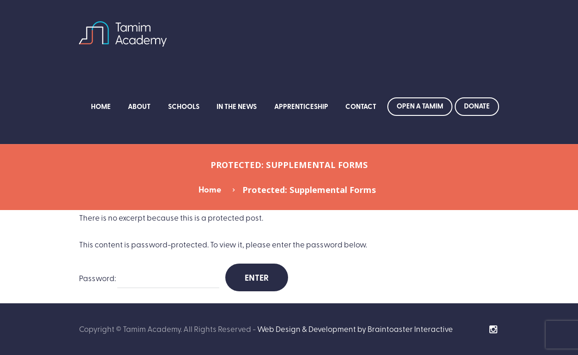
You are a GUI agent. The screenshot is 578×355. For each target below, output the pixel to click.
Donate (477, 106)
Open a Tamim (420, 106)
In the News (237, 106)
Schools (183, 106)
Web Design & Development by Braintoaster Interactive (355, 328)
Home (101, 106)
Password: (149, 278)
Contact (360, 106)
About (139, 106)
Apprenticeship (301, 106)
